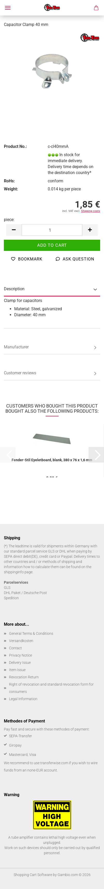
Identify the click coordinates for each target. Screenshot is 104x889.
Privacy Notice (20, 655)
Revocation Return (24, 677)
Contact (15, 648)
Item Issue (17, 670)
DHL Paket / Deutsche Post (25, 593)
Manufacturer (16, 346)
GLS (7, 587)
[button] (14, 230)
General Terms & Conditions (31, 633)
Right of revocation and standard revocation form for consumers (51, 688)
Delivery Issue (20, 662)
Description (14, 288)
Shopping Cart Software (33, 875)
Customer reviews (20, 372)
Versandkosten (21, 641)
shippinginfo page (18, 572)
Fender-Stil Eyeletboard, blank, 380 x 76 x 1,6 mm (52, 460)
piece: (9, 219)
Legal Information (23, 699)
